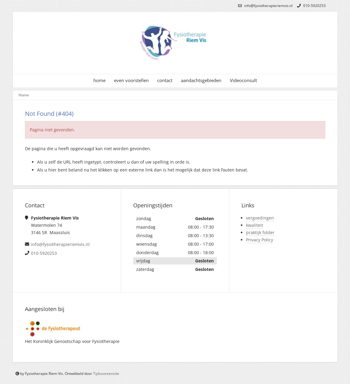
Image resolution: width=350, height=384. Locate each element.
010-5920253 (311, 5)
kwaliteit (254, 225)
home (99, 80)
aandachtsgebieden (201, 80)
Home (24, 94)
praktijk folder (260, 232)
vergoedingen (260, 218)
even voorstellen (131, 80)
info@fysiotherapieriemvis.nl (265, 5)
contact (164, 80)
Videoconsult (243, 80)
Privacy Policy (259, 240)
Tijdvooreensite (106, 373)
